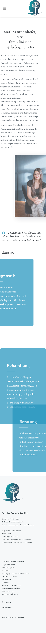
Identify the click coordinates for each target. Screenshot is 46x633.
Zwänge (5, 582)
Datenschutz (7, 607)
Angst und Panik (8, 564)
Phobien (5, 570)
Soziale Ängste (8, 567)
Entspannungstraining (11, 588)
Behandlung (18, 393)
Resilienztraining (8, 591)
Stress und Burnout (10, 576)
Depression (6, 579)
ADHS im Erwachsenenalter (13, 561)
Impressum (6, 602)
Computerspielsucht (10, 594)
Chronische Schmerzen (11, 585)
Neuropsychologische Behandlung (16, 573)
